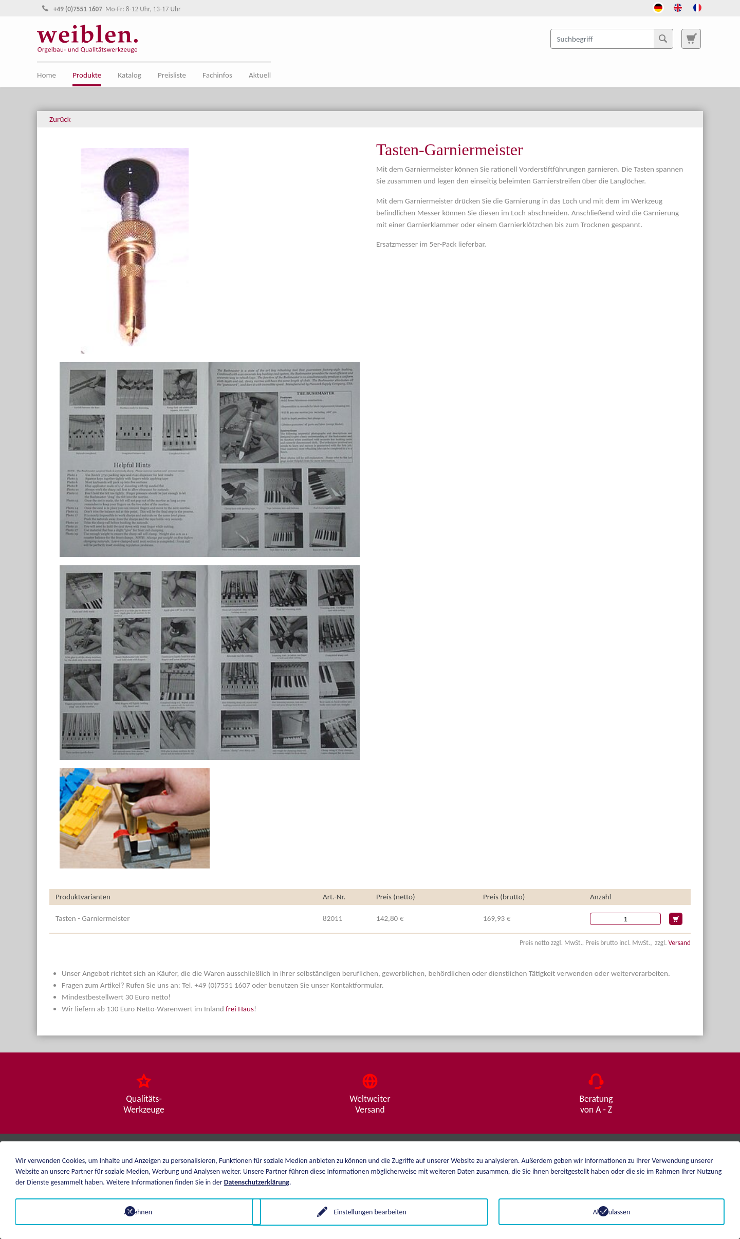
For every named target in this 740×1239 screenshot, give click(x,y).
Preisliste (172, 75)
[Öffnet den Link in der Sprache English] (677, 6)
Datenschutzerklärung (256, 1181)
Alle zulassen (612, 1211)
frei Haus (240, 1008)
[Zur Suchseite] (691, 38)
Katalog (129, 75)
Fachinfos (217, 75)
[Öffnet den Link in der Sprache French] (697, 6)
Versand (680, 942)
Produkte (86, 75)
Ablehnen (129, 1211)
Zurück (60, 119)
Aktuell (260, 75)
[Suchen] (663, 38)
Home (46, 75)
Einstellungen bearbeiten (370, 1211)
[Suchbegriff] (611, 38)
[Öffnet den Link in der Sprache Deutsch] (658, 6)
